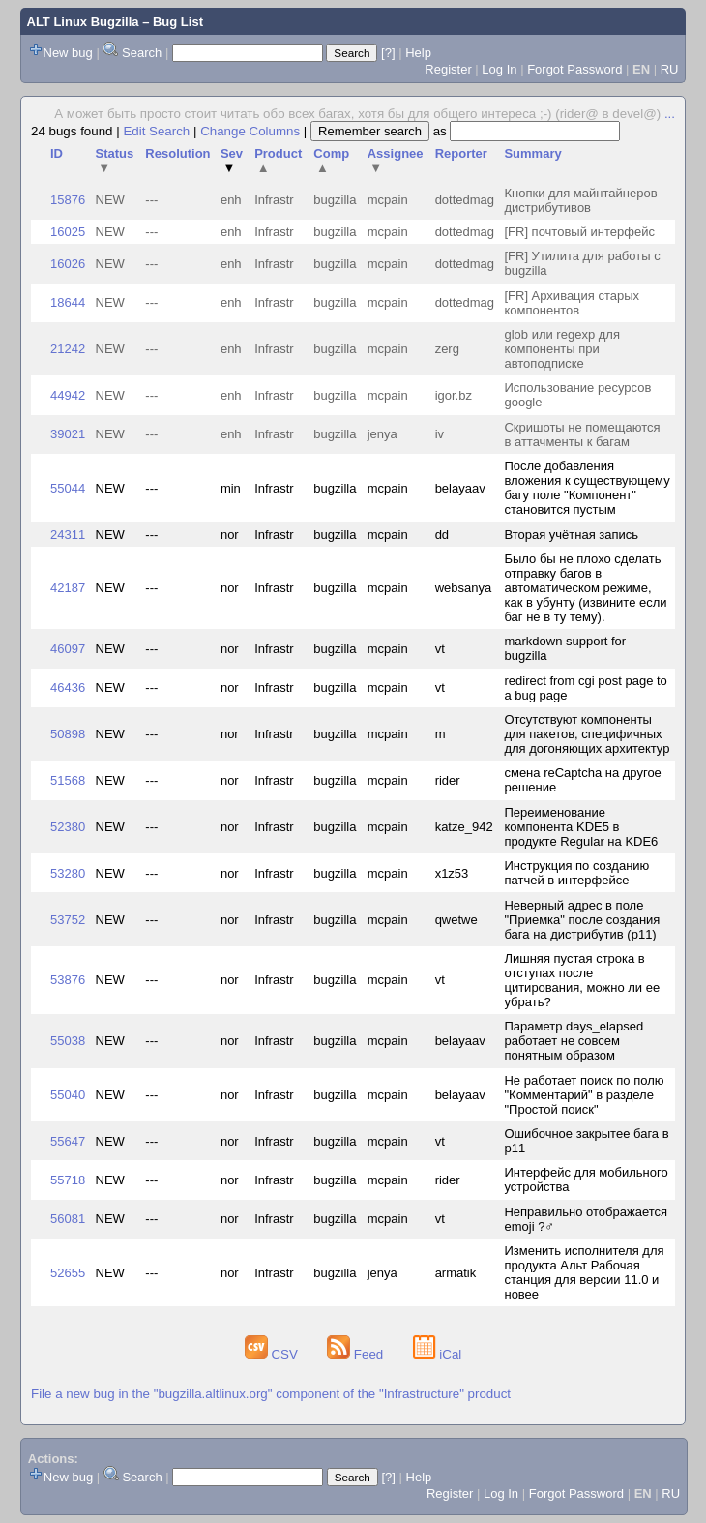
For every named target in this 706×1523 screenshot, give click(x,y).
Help (418, 52)
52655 (67, 1273)
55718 (67, 1180)
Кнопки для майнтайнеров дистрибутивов (580, 200)
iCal (437, 1354)
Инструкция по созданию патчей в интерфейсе (576, 872)
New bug (68, 52)
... (669, 113)
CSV (273, 1354)
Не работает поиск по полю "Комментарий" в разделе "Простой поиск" (583, 1095)
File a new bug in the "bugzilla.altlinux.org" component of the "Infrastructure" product (271, 1394)
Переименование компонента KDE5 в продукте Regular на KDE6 (581, 827)
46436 (67, 687)
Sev (232, 160)
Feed (357, 1354)
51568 (67, 780)
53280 (67, 873)
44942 (67, 395)
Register (448, 69)
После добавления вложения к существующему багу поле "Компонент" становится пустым (586, 488)
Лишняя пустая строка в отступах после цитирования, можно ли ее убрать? (582, 980)
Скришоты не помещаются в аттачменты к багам (582, 434)
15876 (67, 200)
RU (670, 69)
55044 (67, 488)
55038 (67, 1040)
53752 (67, 919)
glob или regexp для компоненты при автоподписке (561, 349)
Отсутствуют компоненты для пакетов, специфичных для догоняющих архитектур (586, 734)
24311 (67, 534)
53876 (67, 979)
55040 (67, 1095)
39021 (67, 434)
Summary (532, 153)
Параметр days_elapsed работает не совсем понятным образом (573, 1040)
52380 (67, 827)
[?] (388, 52)
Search (142, 52)
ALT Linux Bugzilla (83, 22)
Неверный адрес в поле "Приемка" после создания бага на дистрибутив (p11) (582, 919)
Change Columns (250, 131)
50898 (67, 734)
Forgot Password (574, 69)
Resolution (177, 153)
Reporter (461, 153)
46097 (67, 649)
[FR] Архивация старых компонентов (571, 302)
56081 (67, 1218)
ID (56, 153)
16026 (67, 263)
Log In (499, 69)
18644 (67, 302)
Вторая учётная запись (571, 534)
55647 (67, 1141)
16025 (67, 231)
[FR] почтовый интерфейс (579, 231)
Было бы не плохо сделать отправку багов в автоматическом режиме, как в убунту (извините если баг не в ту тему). (585, 588)
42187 (67, 588)
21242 (67, 349)
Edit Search (156, 131)
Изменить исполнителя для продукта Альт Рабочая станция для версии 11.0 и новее (583, 1272)
